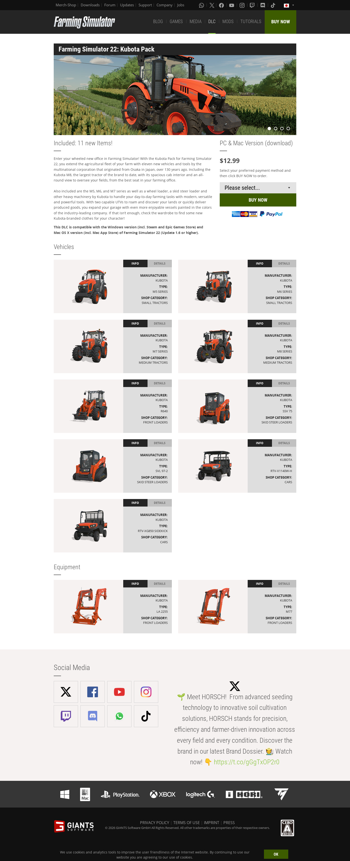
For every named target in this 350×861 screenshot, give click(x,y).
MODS (228, 21)
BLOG (158, 21)
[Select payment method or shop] (258, 187)
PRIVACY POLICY (154, 822)
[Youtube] (232, 5)
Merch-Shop (66, 4)
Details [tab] (160, 263)
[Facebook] (222, 5)
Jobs (180, 4)
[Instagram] (242, 5)
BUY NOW (280, 22)
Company (165, 4)
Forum (109, 4)
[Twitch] (253, 5)
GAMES (176, 21)
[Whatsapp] (202, 5)
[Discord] (263, 5)
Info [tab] (135, 263)
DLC (212, 21)
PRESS (229, 822)
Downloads (90, 4)
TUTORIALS (250, 21)
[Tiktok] (273, 5)
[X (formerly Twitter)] (212, 5)
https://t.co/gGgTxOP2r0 (247, 762)
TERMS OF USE (186, 822)
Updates (127, 4)
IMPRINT (211, 822)
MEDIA (195, 21)
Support (145, 4)
